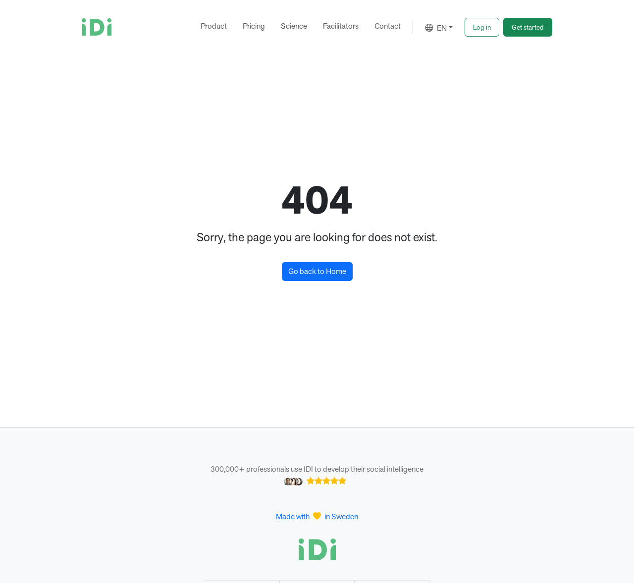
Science (294, 26)
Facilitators (341, 26)
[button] (482, 27)
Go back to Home (317, 271)
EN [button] (436, 28)
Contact (387, 26)
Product (214, 26)
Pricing (254, 26)
